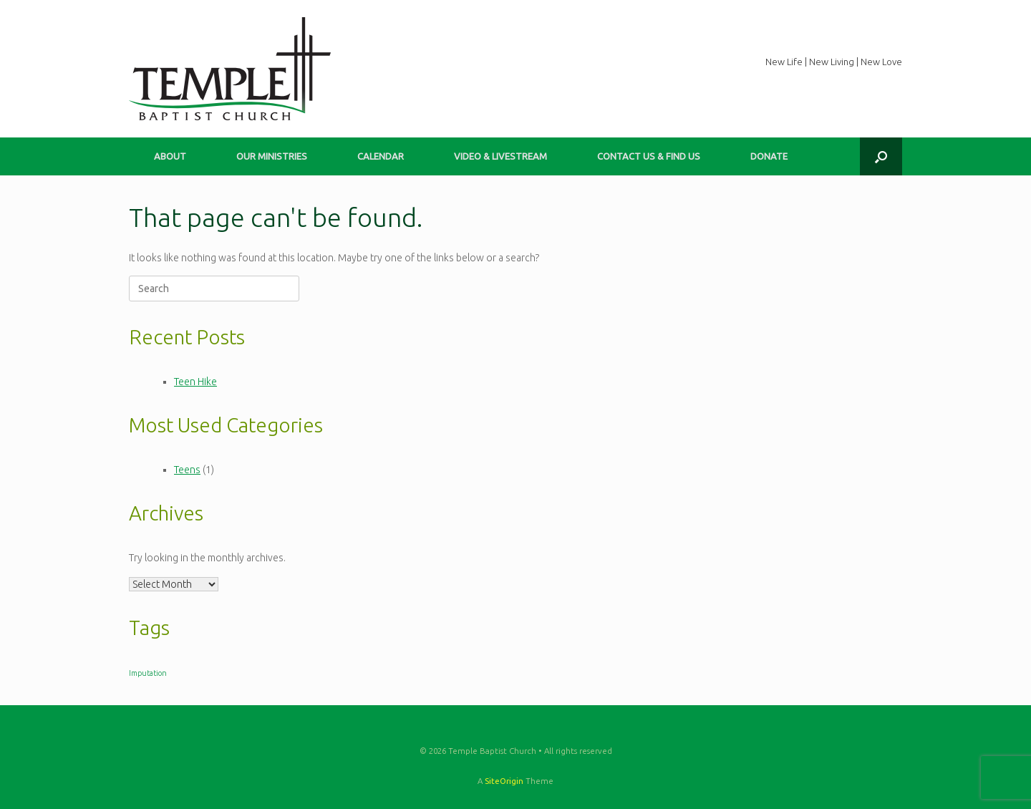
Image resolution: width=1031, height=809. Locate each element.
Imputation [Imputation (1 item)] (148, 673)
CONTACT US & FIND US (648, 156)
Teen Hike (195, 381)
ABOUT (170, 156)
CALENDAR (380, 156)
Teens (187, 469)
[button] (881, 156)
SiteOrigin (504, 780)
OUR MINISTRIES (271, 156)
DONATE (769, 156)
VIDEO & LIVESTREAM (500, 156)
